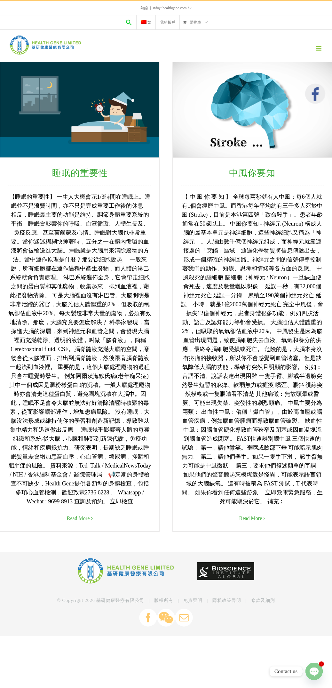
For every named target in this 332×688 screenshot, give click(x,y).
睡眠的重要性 (80, 173)
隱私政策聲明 (226, 631)
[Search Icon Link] (129, 22)
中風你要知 (251, 173)
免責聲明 (192, 631)
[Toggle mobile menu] (319, 48)
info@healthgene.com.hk (172, 8)
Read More (78, 518)
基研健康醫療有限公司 (120, 631)
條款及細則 (263, 631)
